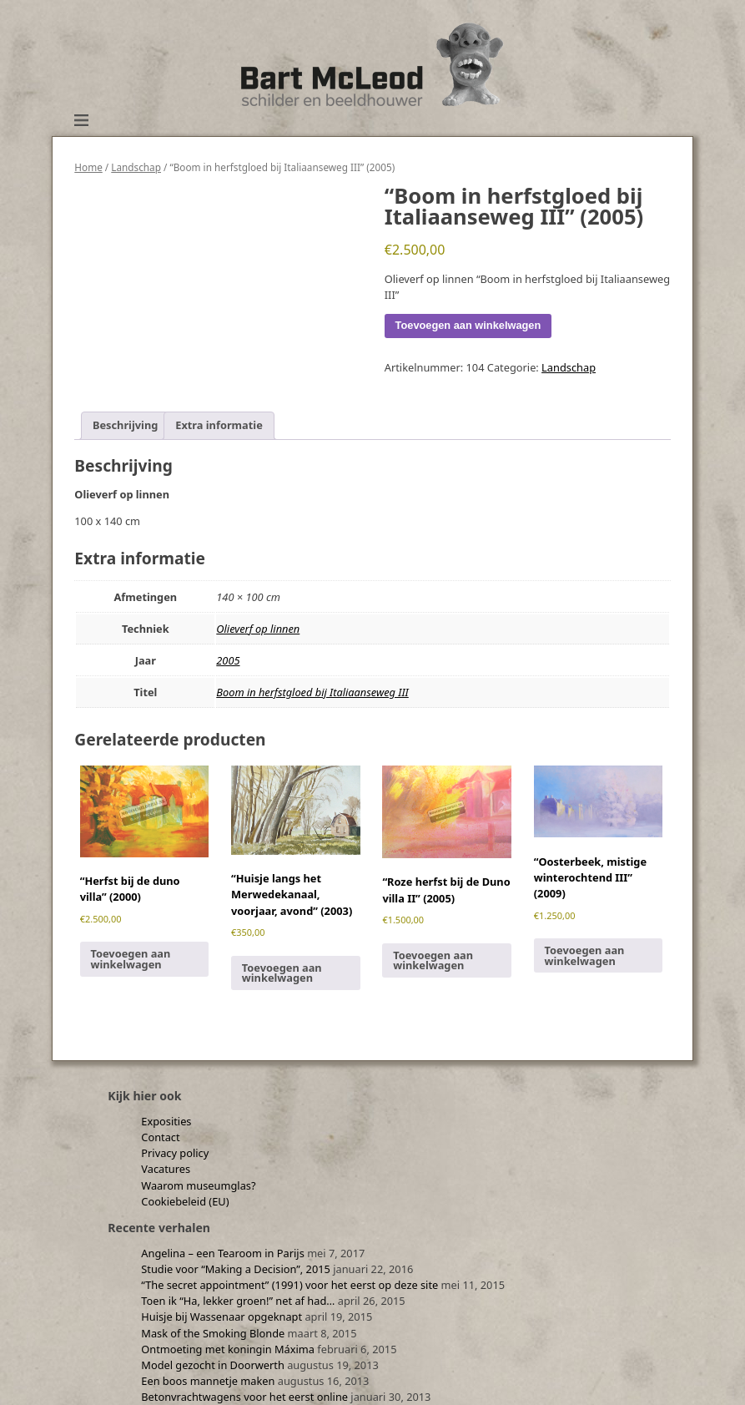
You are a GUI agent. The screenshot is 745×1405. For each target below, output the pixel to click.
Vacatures (165, 1168)
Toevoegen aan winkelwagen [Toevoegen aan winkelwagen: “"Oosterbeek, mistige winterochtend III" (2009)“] (585, 955)
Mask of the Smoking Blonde (212, 1333)
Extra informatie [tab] (219, 424)
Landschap (136, 167)
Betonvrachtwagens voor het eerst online (244, 1396)
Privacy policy (175, 1152)
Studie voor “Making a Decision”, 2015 (235, 1268)
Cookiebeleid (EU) (185, 1201)
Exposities (166, 1121)
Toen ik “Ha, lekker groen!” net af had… (238, 1300)
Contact (160, 1137)
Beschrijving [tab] (125, 424)
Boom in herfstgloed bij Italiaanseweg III (312, 692)
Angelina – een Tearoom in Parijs (223, 1253)
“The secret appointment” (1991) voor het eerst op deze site (289, 1284)
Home (88, 167)
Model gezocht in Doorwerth (212, 1364)
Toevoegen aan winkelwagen (468, 325)
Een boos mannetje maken (207, 1380)
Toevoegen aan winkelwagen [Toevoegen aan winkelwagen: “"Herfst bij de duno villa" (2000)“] (130, 959)
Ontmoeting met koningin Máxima (228, 1349)
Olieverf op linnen (258, 628)
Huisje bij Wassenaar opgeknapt (221, 1316)
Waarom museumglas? (198, 1185)
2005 (227, 660)
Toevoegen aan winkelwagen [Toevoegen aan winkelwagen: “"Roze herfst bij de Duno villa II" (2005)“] (433, 960)
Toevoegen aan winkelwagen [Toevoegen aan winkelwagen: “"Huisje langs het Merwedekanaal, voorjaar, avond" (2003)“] (282, 973)
